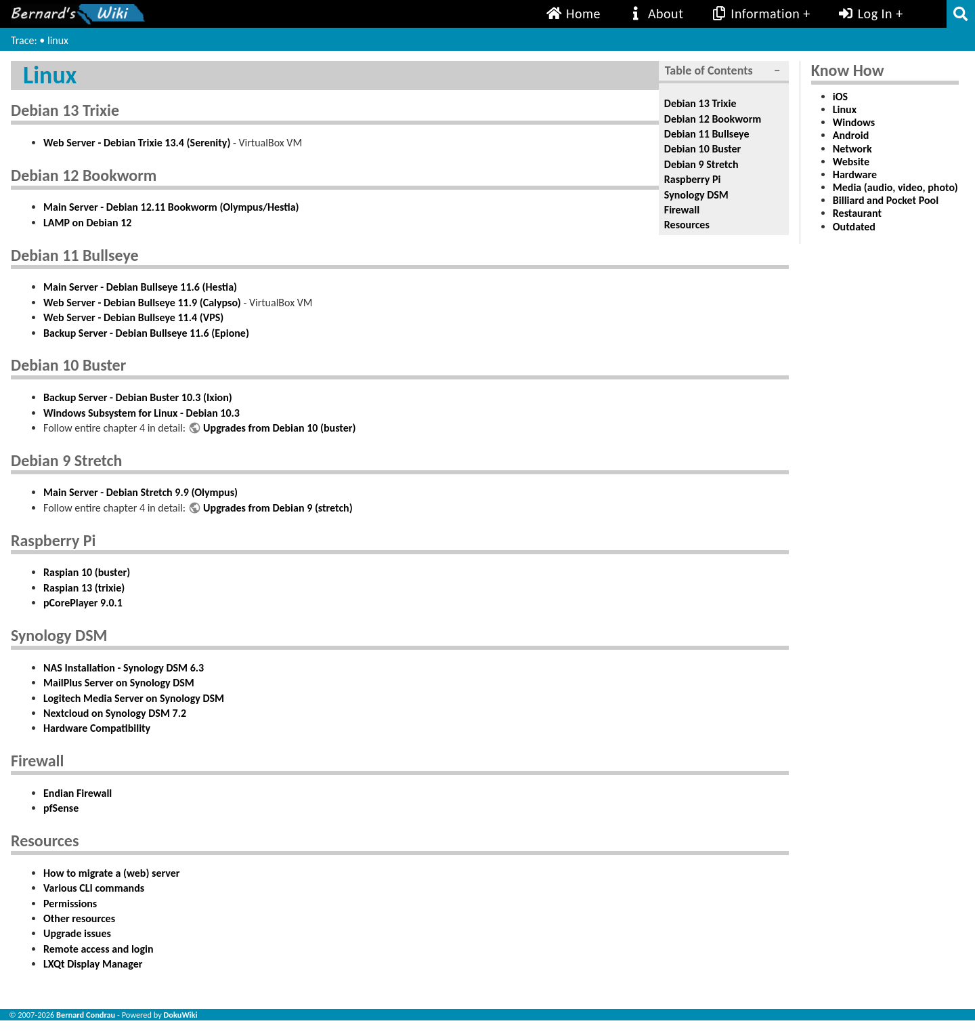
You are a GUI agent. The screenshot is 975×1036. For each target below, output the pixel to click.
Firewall (681, 209)
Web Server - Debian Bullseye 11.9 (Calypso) (142, 302)
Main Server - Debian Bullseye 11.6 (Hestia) (140, 287)
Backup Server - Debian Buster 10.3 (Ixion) (137, 397)
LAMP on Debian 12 (87, 222)
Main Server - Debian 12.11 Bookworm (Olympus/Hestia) (171, 207)
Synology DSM (696, 194)
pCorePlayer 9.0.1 (83, 602)
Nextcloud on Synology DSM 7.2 (114, 713)
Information (755, 13)
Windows (854, 122)
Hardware (855, 174)
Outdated (854, 226)
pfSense (61, 808)
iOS (840, 96)
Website (851, 161)
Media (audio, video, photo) (895, 187)
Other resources (79, 918)
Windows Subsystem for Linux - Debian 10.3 (141, 413)
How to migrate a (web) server (111, 873)
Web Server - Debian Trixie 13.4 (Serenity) (136, 142)
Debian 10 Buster (702, 148)
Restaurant (857, 213)
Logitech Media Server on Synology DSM (133, 698)
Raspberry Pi (692, 179)
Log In (865, 13)
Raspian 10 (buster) (86, 572)
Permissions (70, 903)
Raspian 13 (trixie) (84, 587)
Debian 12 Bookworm (713, 118)
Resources (687, 224)
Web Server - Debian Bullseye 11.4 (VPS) (133, 317)
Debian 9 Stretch (701, 164)
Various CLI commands (93, 888)
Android (851, 135)
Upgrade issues (77, 933)
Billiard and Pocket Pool (885, 200)
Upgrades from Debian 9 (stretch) (278, 507)
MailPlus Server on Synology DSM (118, 682)
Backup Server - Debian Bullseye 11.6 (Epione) (146, 333)
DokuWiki (181, 1015)
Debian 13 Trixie (700, 103)
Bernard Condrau (85, 1015)
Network (852, 148)
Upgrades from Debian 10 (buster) (279, 427)
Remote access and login (98, 948)
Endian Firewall (77, 793)
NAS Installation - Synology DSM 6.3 (123, 667)
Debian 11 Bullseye (707, 133)
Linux (845, 109)
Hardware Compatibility (96, 728)
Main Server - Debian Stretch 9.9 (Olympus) (140, 492)
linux (57, 40)
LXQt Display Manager (92, 963)
